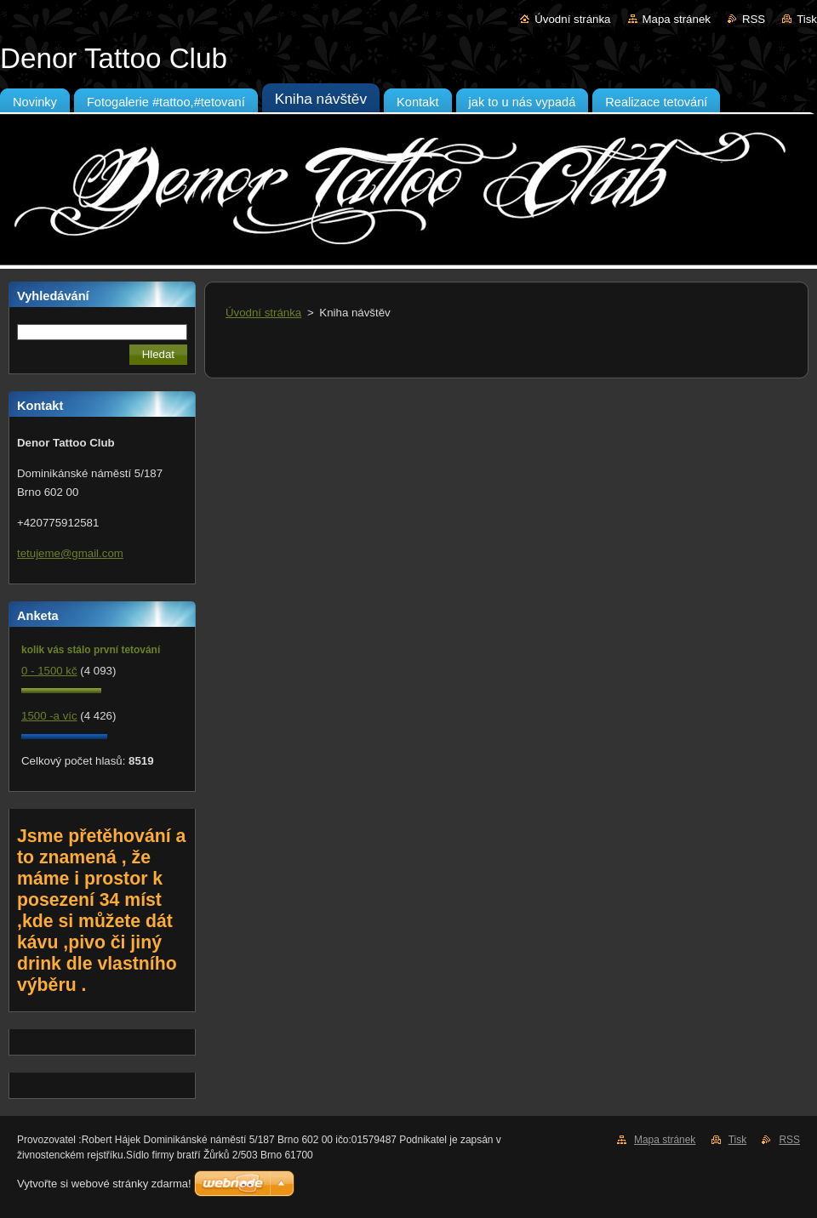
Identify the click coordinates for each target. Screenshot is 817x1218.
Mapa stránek (677, 19)
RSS (753, 19)
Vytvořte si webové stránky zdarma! (104, 1183)
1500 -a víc (49, 715)
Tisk (807, 19)
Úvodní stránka (572, 19)
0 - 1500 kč (49, 670)
